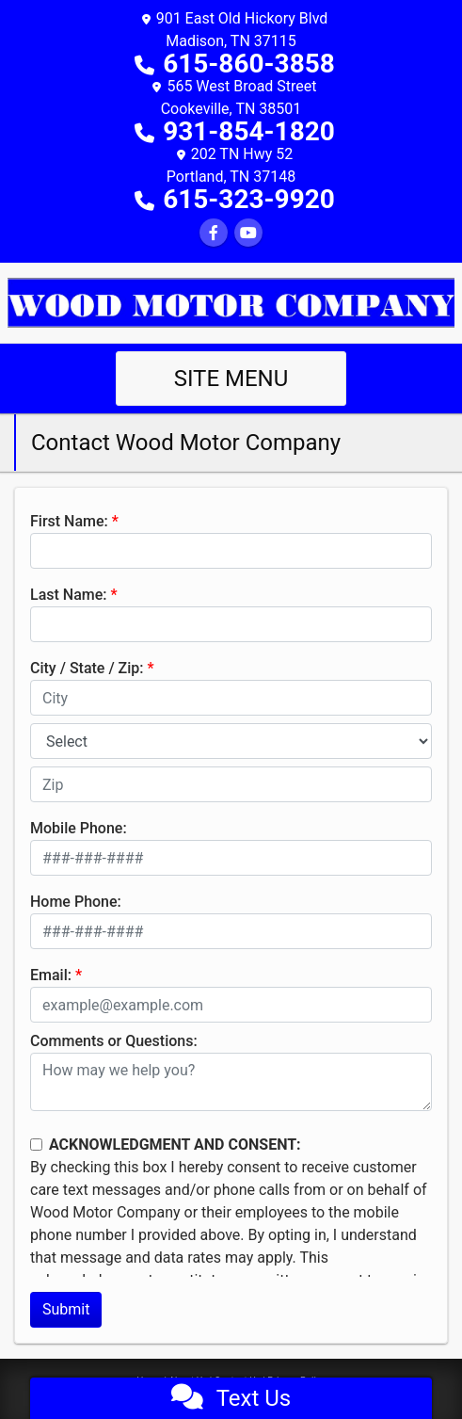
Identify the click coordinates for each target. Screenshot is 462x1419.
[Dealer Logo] (231, 302)
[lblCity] (231, 698)
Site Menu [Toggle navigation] (231, 378)
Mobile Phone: (78, 828)
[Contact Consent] (36, 1144)
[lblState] (231, 741)
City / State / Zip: (87, 668)
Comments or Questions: (114, 1041)
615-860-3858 (249, 63)
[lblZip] (231, 784)
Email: (51, 975)
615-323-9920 (249, 199)
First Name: (69, 521)
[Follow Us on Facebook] (213, 233)
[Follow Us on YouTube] (248, 233)
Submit (65, 1309)
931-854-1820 (249, 131)
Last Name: (68, 595)
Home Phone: (75, 902)
